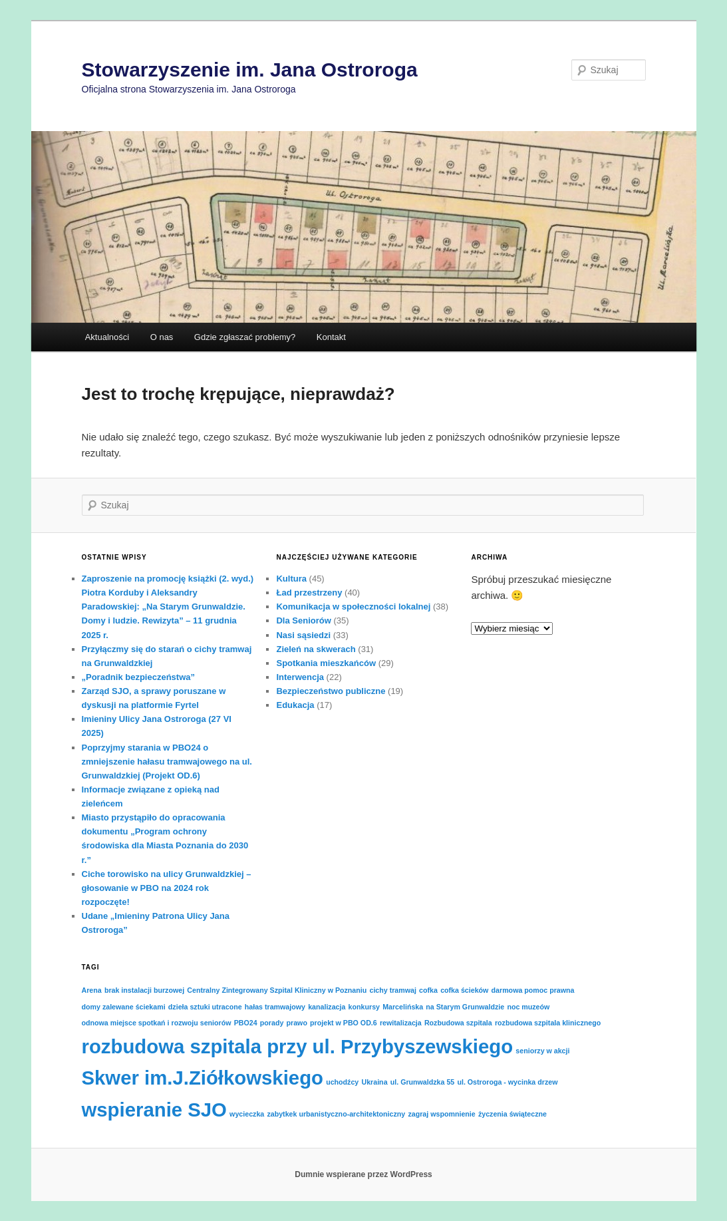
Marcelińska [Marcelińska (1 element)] (402, 1007)
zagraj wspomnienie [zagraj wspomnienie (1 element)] (441, 1114)
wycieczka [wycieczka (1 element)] (246, 1114)
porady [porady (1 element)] (272, 1023)
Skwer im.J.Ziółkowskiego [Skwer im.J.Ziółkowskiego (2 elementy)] (202, 1078)
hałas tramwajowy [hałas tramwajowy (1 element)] (275, 1007)
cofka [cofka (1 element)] (428, 990)
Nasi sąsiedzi (303, 635)
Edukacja (295, 705)
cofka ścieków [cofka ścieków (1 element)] (464, 990)
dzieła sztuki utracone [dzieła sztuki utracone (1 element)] (205, 1007)
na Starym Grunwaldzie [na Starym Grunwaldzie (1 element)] (465, 1007)
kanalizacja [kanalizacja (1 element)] (326, 1007)
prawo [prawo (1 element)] (297, 1023)
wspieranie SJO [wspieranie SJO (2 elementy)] (154, 1110)
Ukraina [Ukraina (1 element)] (374, 1082)
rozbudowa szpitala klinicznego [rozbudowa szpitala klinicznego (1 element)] (548, 1023)
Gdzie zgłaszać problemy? (244, 337)
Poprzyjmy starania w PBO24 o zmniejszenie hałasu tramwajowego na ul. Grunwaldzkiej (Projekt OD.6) (167, 762)
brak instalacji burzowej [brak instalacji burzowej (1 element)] (144, 990)
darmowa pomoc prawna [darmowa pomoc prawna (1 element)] (533, 990)
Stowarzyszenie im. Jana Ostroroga (250, 70)
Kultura (291, 579)
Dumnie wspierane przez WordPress (363, 1174)
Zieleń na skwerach (315, 649)
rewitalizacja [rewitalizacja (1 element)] (401, 1023)
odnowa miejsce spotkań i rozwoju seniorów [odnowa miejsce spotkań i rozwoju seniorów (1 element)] (156, 1023)
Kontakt (331, 337)
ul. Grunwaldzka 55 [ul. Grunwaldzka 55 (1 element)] (422, 1082)
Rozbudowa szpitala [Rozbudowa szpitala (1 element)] (458, 1023)
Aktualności (107, 337)
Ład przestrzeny (309, 593)
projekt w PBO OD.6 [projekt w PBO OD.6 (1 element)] (343, 1023)
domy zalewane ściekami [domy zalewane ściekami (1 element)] (124, 1007)
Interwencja (300, 677)
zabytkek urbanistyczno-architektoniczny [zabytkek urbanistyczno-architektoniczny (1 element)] (336, 1114)
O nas (162, 337)
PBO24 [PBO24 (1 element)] (245, 1023)
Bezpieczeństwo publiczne (330, 691)
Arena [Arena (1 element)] (92, 990)
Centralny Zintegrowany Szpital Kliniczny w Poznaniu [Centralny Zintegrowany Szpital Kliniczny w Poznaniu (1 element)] (276, 990)
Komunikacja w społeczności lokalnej (353, 606)
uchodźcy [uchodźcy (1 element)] (342, 1082)
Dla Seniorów (303, 620)
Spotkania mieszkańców (326, 663)
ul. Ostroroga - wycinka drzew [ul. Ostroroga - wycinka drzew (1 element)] (507, 1082)
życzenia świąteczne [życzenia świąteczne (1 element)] (512, 1114)
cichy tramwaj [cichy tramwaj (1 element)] (392, 990)
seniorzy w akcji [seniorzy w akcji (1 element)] (542, 1051)
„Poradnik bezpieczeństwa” (139, 677)
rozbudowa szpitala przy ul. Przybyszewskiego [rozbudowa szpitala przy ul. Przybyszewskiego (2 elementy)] (297, 1046)
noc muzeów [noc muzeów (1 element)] (528, 1007)
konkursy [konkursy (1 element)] (364, 1007)
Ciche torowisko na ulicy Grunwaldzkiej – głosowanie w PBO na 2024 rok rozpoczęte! (166, 888)
